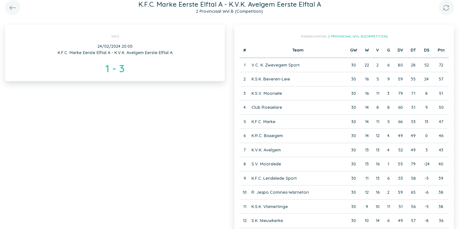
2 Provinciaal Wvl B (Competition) (358, 36)
